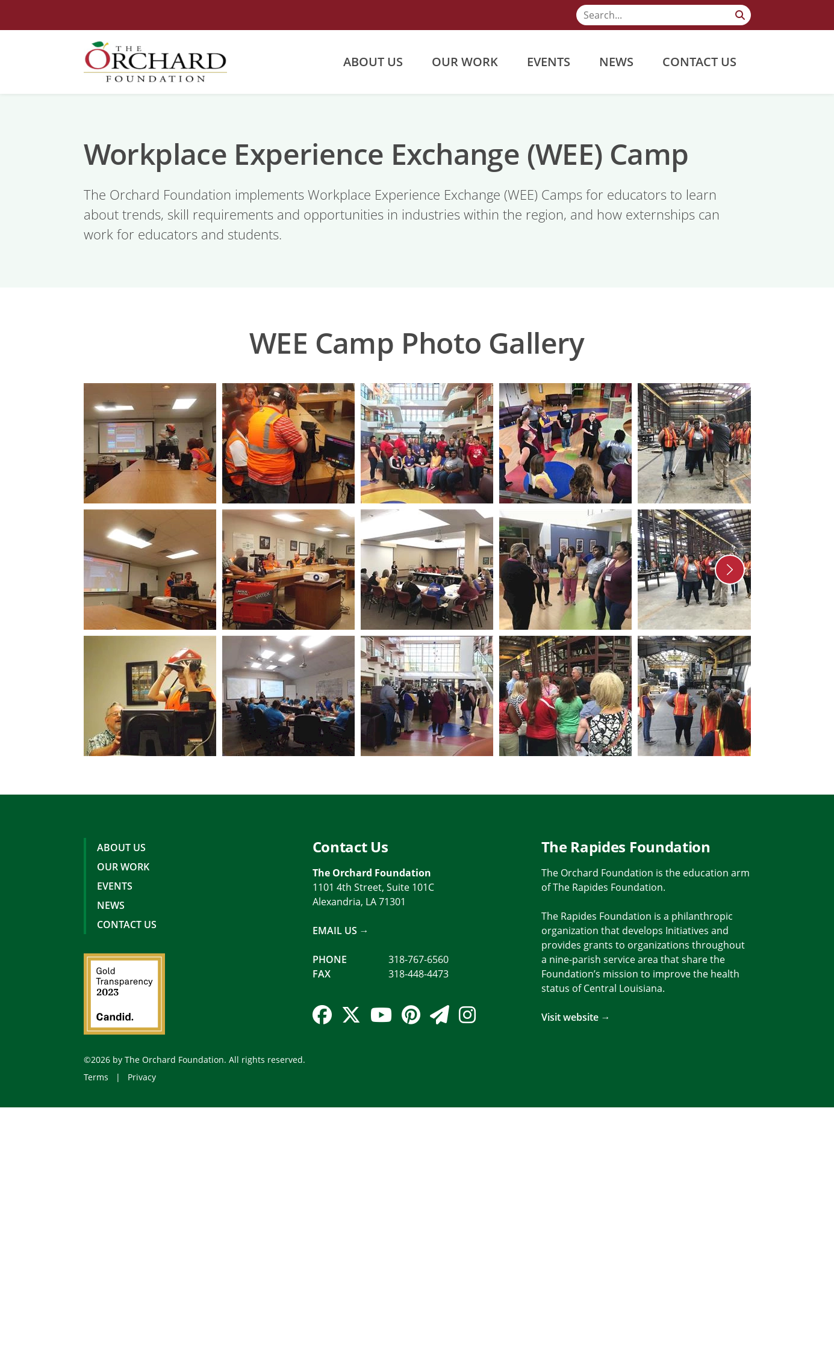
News (616, 62)
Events (548, 62)
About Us (373, 62)
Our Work (465, 62)
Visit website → (576, 1017)
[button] (730, 570)
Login (9, 1351)
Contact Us (699, 62)
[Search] (663, 15)
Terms (96, 1077)
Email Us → (341, 930)
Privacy (142, 1077)
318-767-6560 (418, 959)
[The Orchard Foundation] (156, 62)
